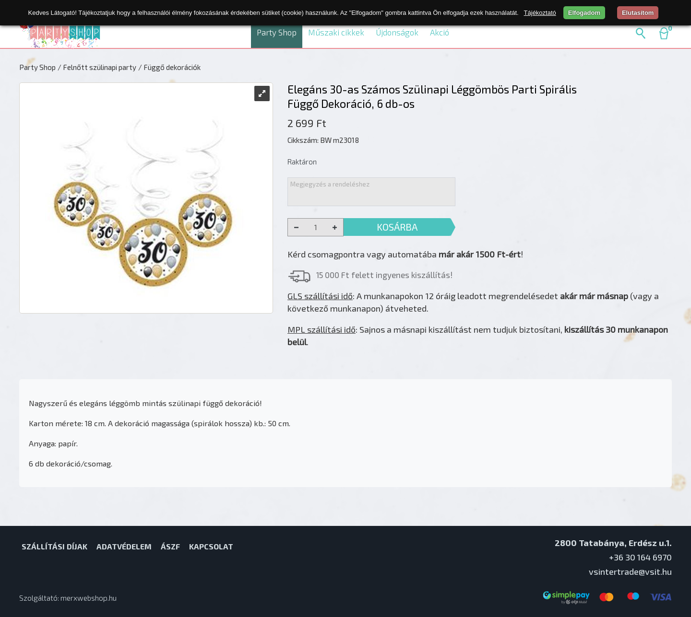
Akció (439, 32)
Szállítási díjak (54, 546)
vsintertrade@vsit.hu (630, 571)
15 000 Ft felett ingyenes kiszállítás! (384, 274)
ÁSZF (170, 546)
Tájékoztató (540, 12)
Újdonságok (397, 32)
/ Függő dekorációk (169, 67)
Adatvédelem (124, 546)
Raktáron (302, 161)
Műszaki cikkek (336, 32)
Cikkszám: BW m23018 (323, 140)
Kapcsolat (211, 546)
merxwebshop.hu (88, 598)
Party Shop (277, 32)
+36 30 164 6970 (640, 557)
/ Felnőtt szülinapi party (97, 67)
